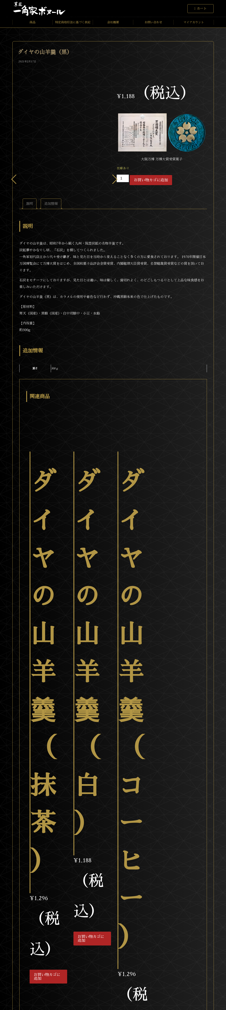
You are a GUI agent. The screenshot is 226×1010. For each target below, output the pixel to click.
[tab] (30, 204)
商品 (32, 22)
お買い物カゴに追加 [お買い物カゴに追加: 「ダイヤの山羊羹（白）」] (91, 938)
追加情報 (51, 203)
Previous (16, 179)
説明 (29, 203)
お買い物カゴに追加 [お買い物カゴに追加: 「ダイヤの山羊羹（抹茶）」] (47, 976)
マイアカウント (193, 22)
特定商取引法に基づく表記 (72, 22)
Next (112, 179)
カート (202, 8)
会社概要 (113, 22)
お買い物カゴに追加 (151, 180)
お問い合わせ (153, 22)
